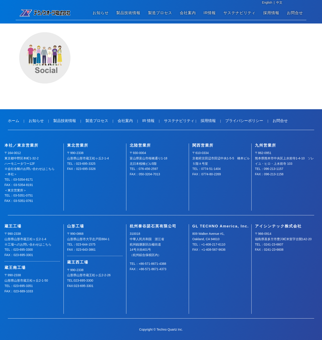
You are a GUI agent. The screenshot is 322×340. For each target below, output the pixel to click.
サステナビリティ (239, 13)
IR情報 (209, 13)
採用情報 (271, 13)
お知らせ (101, 13)
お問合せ (295, 13)
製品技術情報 (128, 13)
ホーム (13, 121)
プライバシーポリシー (244, 121)
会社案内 (188, 13)
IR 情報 (148, 121)
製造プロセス (160, 13)
